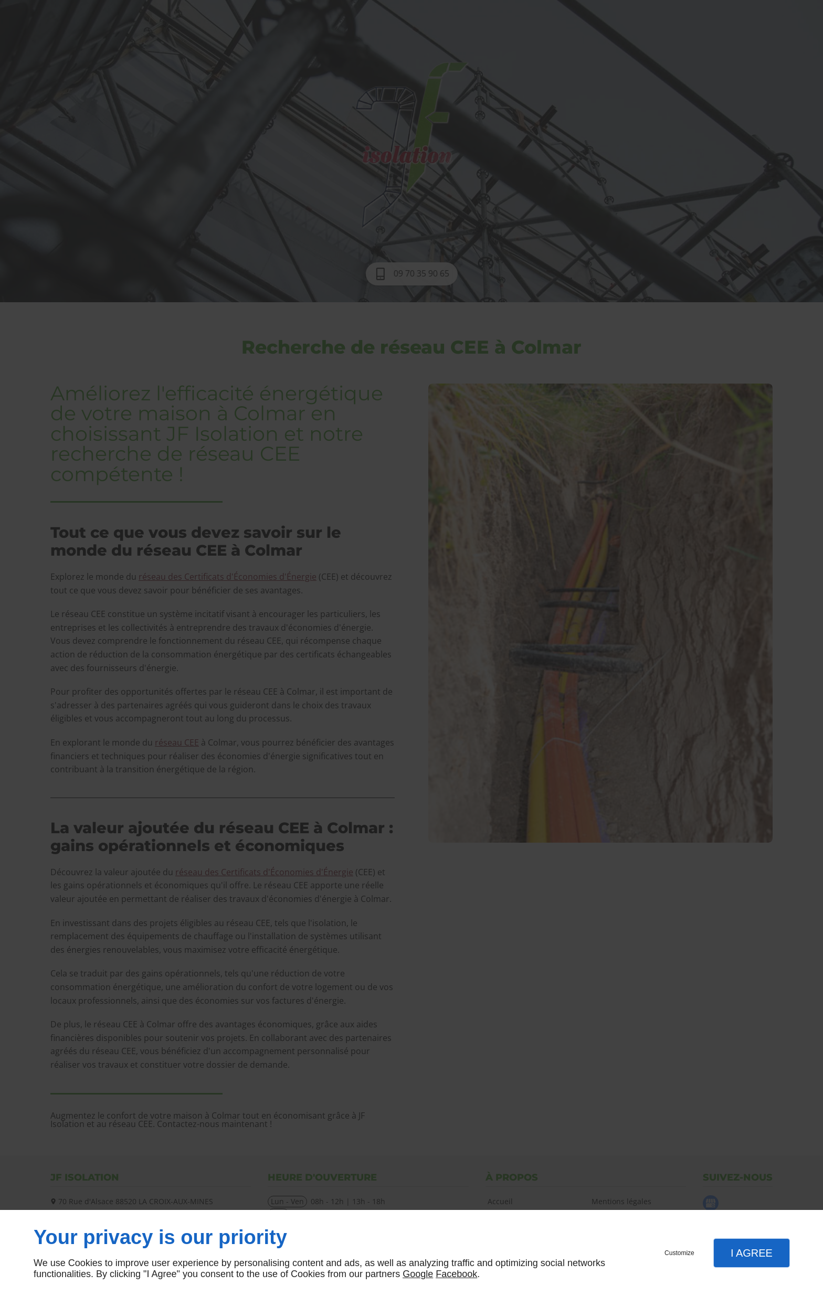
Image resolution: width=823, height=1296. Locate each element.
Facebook (456, 1274)
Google (418, 1274)
